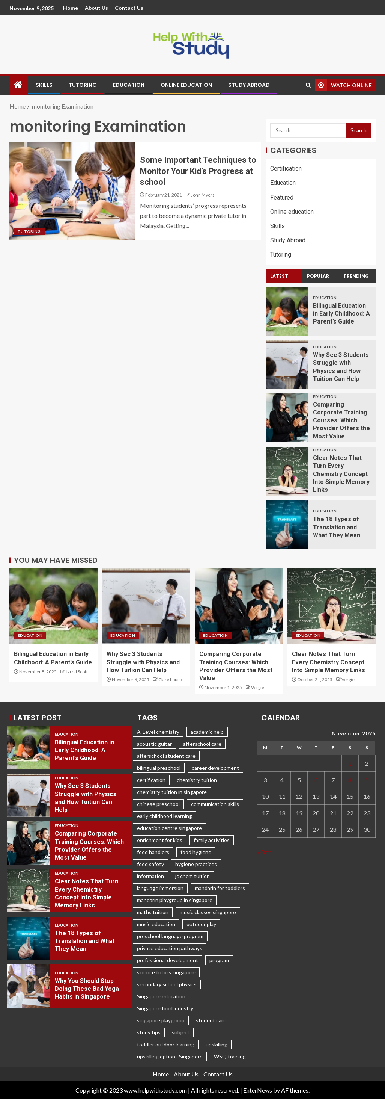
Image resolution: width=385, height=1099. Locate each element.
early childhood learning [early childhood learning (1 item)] (164, 816)
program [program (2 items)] (219, 960)
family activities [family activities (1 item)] (212, 840)
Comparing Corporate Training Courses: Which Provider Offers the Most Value (341, 420)
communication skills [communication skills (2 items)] (215, 804)
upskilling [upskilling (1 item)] (216, 1044)
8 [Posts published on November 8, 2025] (350, 779)
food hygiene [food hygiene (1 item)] (195, 852)
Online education (186, 85)
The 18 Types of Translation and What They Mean (336, 527)
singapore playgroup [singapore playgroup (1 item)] (161, 1020)
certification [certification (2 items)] (151, 780)
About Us (96, 8)
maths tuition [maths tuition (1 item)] (152, 912)
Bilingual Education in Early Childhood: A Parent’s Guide (341, 313)
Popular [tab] (318, 276)
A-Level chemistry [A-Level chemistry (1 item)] (158, 732)
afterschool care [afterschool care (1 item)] (202, 744)
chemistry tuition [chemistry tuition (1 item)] (197, 780)
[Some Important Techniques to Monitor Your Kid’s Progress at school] (72, 191)
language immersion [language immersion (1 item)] (160, 888)
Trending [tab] (356, 276)
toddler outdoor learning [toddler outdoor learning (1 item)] (165, 1044)
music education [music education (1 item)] (156, 924)
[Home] (18, 84)
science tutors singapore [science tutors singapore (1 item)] (166, 972)
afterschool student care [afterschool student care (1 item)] (166, 756)
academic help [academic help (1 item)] (207, 732)
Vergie (257, 687)
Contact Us (129, 8)
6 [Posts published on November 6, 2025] (316, 779)
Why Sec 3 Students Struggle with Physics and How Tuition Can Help (143, 662)
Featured (281, 197)
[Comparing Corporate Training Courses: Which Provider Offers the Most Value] (287, 417)
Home (70, 8)
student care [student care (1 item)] (211, 1020)
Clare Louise (170, 679)
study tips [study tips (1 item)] (149, 1032)
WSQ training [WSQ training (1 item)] (230, 1056)
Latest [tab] (279, 276)
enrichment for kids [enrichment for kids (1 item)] (159, 840)
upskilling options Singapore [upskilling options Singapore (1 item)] (170, 1056)
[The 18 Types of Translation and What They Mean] (287, 524)
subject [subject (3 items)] (180, 1032)
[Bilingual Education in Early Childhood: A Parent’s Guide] (287, 311)
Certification (286, 168)
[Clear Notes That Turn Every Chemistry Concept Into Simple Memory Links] (287, 471)
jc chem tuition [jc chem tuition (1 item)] (192, 876)
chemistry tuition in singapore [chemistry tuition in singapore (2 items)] (172, 792)
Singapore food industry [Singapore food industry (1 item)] (165, 1008)
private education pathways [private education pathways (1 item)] (169, 948)
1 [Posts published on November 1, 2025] (350, 763)
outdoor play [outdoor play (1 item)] (201, 924)
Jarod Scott (77, 671)
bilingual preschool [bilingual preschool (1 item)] (158, 768)
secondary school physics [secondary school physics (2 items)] (167, 984)
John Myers (203, 195)
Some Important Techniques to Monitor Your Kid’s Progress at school (198, 171)
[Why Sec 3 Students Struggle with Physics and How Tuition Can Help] (287, 364)
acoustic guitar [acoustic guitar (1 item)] (154, 744)
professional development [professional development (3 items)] (167, 960)
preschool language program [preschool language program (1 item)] (170, 936)
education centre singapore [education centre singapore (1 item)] (169, 828)
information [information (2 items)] (150, 876)
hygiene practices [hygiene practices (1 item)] (196, 864)
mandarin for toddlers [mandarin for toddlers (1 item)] (220, 888)
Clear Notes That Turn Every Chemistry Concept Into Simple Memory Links (341, 473)
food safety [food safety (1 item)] (150, 864)
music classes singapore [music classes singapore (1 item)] (208, 912)
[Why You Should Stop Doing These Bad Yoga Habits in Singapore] (28, 986)
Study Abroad (249, 85)
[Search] (308, 85)
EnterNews (257, 1090)
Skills (44, 85)
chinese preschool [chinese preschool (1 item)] (158, 804)
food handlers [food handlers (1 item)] (153, 852)
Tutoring (83, 85)
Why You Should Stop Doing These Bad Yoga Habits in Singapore (87, 989)
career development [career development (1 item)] (215, 768)
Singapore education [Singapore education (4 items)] (161, 996)
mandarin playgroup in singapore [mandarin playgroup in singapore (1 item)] (174, 900)
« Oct (264, 852)
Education (128, 85)
